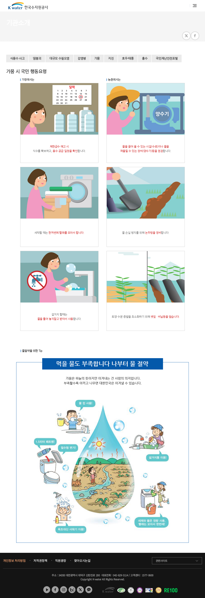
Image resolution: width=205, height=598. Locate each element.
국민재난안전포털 (167, 58)
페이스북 (55, 589)
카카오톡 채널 (88, 589)
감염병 (82, 58)
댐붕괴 (37, 58)
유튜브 (46, 589)
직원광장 (60, 561)
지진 (111, 58)
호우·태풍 (128, 58)
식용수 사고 (17, 58)
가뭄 (97, 58)
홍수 (144, 58)
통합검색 (184, 5)
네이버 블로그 (71, 589)
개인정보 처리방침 (14, 561)
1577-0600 (147, 575)
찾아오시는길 (82, 561)
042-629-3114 (120, 575)
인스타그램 (63, 589)
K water (28, 5)
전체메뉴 (195, 6)
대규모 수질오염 (59, 58)
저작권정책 (40, 561)
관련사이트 (161, 561)
